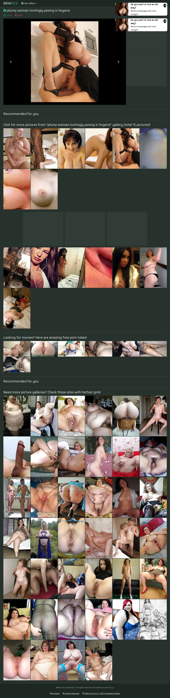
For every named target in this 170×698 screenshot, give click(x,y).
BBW (10, 3)
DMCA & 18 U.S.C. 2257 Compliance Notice (101, 693)
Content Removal (71, 693)
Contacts (55, 693)
